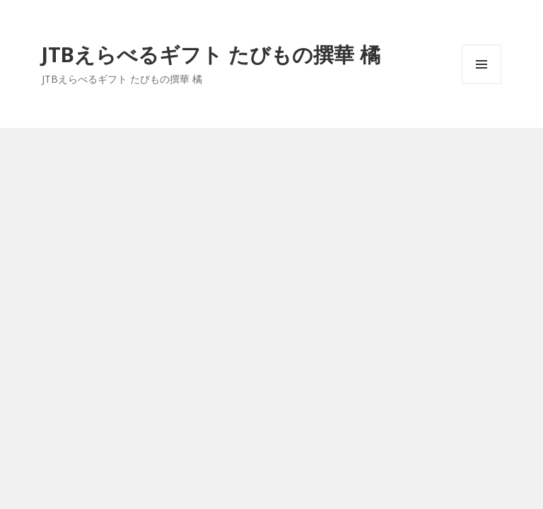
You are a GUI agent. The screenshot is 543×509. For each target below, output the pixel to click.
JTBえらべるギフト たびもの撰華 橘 (211, 54)
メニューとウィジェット (481, 83)
